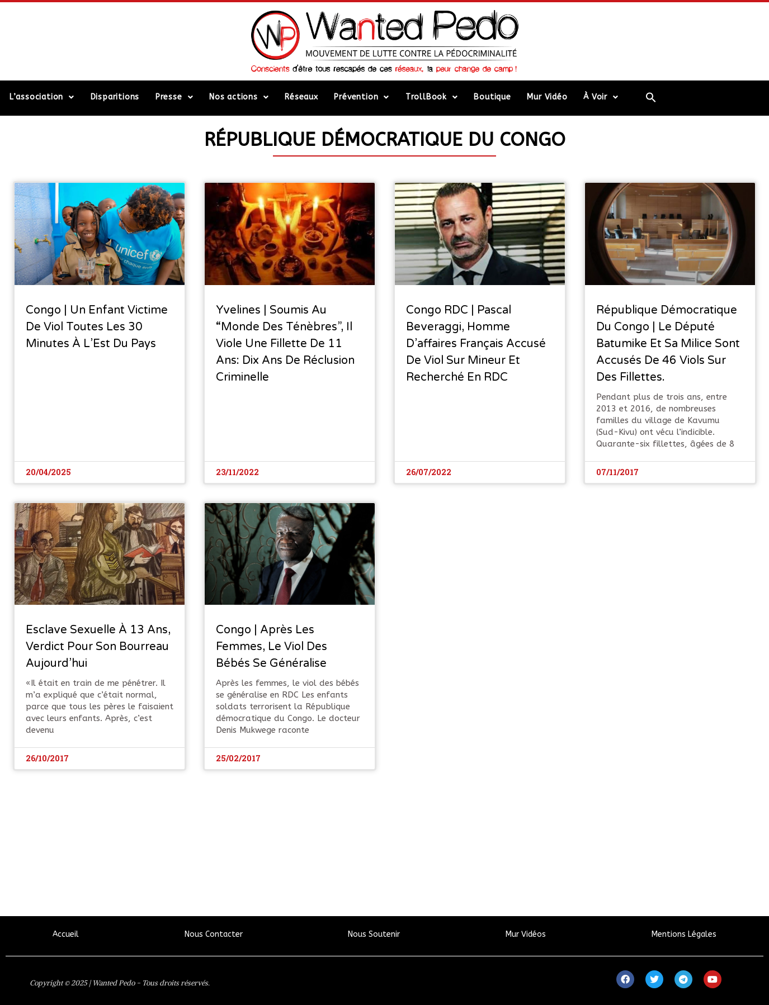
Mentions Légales (684, 934)
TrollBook (431, 97)
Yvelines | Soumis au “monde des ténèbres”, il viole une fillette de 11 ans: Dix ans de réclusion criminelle (285, 344)
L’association (42, 97)
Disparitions (115, 97)
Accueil (66, 934)
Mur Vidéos (526, 934)
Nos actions (239, 97)
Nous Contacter (214, 934)
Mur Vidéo (547, 97)
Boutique (492, 97)
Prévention (361, 97)
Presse (174, 97)
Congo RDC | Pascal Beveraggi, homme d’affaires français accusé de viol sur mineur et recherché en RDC (476, 344)
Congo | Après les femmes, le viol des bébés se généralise (271, 646)
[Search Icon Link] (651, 97)
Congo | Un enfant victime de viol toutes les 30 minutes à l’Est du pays (97, 327)
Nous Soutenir (374, 934)
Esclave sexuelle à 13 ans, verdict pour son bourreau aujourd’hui (98, 646)
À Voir (601, 97)
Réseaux (301, 97)
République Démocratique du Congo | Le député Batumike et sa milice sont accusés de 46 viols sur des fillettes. (668, 344)
